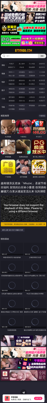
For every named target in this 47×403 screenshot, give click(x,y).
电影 (3, 82)
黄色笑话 (32, 101)
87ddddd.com (23, 51)
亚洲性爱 (12, 80)
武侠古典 (42, 97)
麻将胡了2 (11, 67)
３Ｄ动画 (42, 72)
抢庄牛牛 (42, 67)
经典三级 (22, 84)
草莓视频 (32, 105)
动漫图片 (42, 89)
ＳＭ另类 (42, 76)
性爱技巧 (42, 101)
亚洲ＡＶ (12, 72)
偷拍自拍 (22, 80)
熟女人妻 (12, 76)
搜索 (42, 56)
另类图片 (42, 92)
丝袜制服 (22, 76)
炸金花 (22, 67)
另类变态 (42, 84)
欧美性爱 (42, 80)
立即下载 (38, 398)
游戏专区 (42, 64)
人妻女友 (32, 97)
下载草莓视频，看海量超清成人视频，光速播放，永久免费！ (24, 224)
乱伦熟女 (32, 84)
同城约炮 (12, 105)
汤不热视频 (42, 105)
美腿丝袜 (12, 92)
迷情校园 (12, 101)
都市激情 (12, 97)
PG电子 (11, 64)
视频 (3, 73)
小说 (3, 98)
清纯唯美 (22, 92)
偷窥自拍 (12, 89)
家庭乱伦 (22, 97)
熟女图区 (32, 92)
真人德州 (22, 64)
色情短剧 (22, 109)
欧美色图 (32, 89)
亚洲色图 (22, 89)
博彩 (3, 65)
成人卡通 (32, 80)
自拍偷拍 (22, 72)
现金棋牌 (32, 67)
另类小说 (22, 101)
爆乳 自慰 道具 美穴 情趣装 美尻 (12, 230)
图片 (3, 90)
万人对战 (32, 64)
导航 (3, 107)
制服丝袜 (12, 84)
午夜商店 (22, 105)
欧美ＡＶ (32, 72)
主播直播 (32, 76)
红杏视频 (12, 109)
